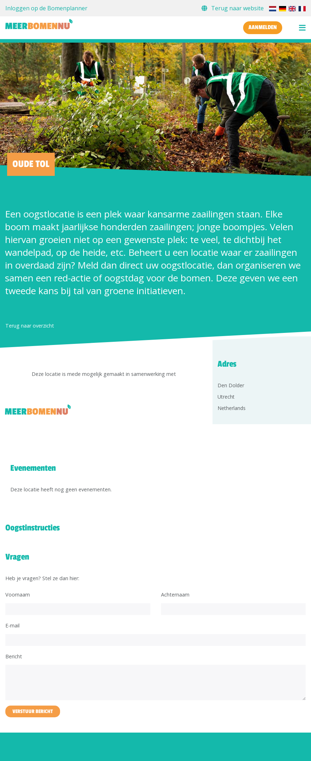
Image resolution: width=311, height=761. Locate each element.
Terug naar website (233, 8)
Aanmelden (262, 27)
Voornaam (17, 594)
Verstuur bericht (32, 711)
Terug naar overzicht (29, 325)
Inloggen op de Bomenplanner (46, 8)
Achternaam (175, 594)
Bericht (13, 656)
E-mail (12, 625)
